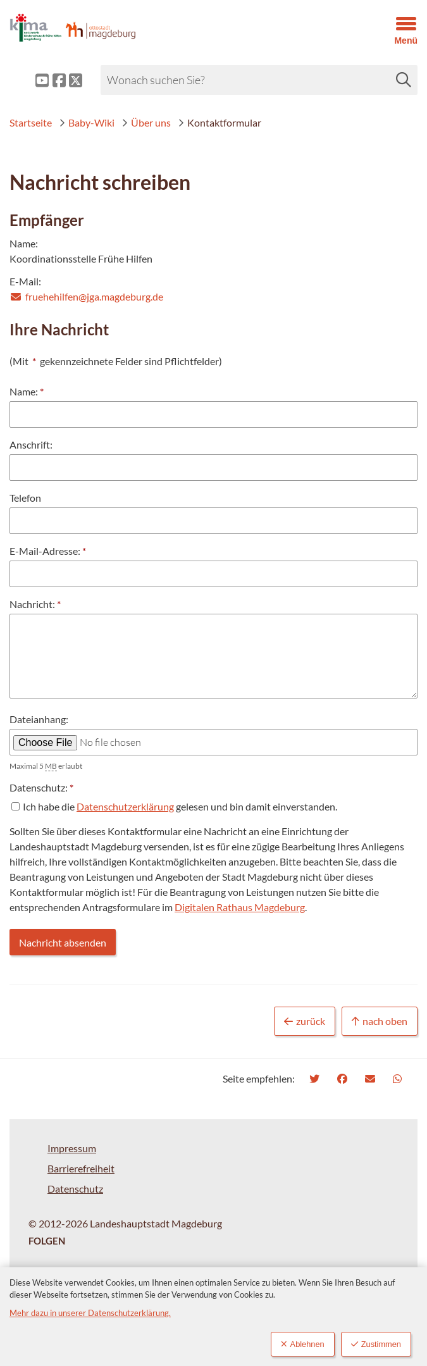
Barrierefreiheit (80, 1168)
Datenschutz (75, 1189)
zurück (304, 1021)
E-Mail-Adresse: (44, 551)
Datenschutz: (38, 787)
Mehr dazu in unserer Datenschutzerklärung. (90, 1313)
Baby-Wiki (86, 122)
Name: (23, 391)
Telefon (25, 498)
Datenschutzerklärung (125, 806)
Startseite (30, 122)
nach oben (379, 1021)
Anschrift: (31, 444)
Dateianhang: (38, 719)
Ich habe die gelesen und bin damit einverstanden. (180, 806)
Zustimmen (376, 1344)
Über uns (146, 122)
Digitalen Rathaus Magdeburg (240, 907)
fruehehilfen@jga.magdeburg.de (86, 296)
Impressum (71, 1148)
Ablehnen (303, 1344)
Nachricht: (32, 604)
